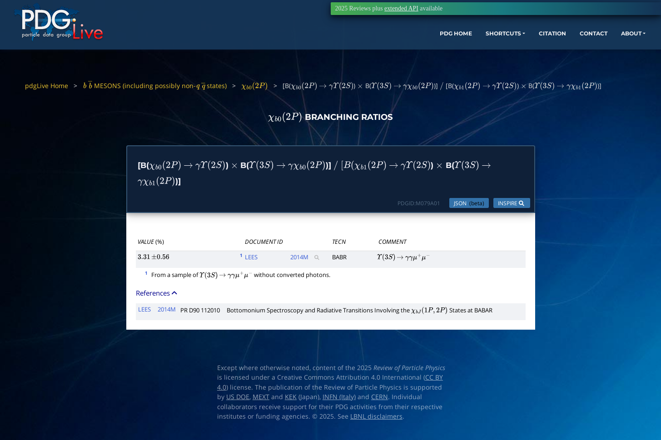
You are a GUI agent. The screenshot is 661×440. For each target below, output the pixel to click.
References (157, 297)
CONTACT (547, 48)
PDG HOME (387, 48)
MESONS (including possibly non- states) (155, 85)
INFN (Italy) (339, 401)
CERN (379, 401)
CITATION (500, 48)
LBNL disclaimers (376, 421)
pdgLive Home (46, 85)
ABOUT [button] (590, 48)
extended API (401, 8)
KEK (291, 401)
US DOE (237, 401)
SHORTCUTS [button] (442, 48)
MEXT (261, 401)
